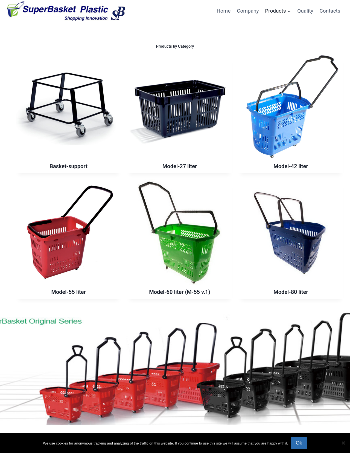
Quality (305, 11)
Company (248, 11)
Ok (299, 443)
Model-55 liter (68, 292)
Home (224, 11)
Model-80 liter (290, 292)
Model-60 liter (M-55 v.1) (179, 292)
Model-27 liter (179, 166)
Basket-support (68, 166)
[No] (343, 443)
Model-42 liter (290, 166)
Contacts (329, 11)
